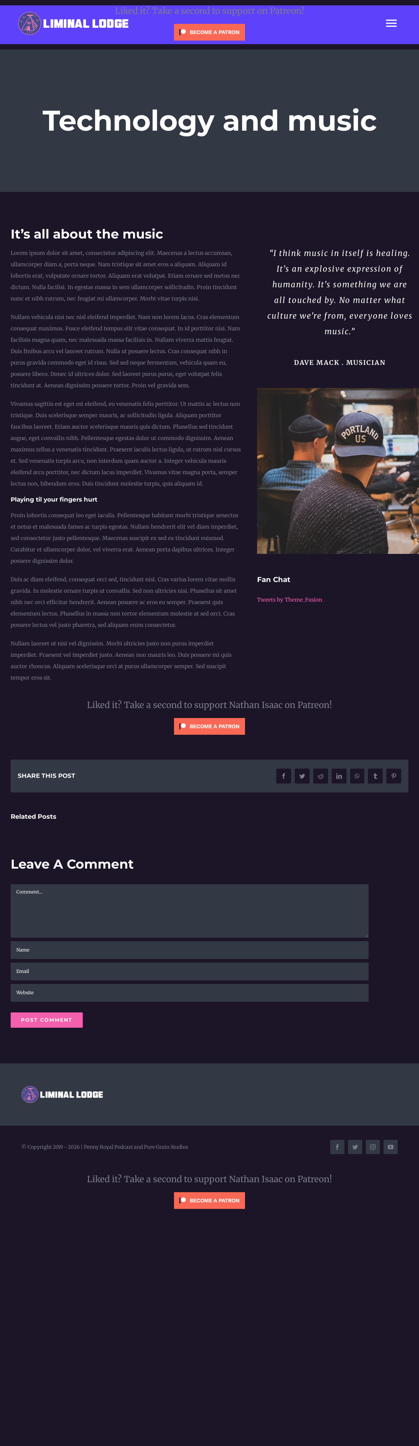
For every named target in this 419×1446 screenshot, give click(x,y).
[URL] (190, 993)
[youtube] (390, 1147)
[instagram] (373, 1147)
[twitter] (355, 1147)
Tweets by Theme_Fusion (289, 599)
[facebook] (337, 1147)
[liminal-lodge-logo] (74, 12)
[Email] (190, 971)
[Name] (190, 950)
